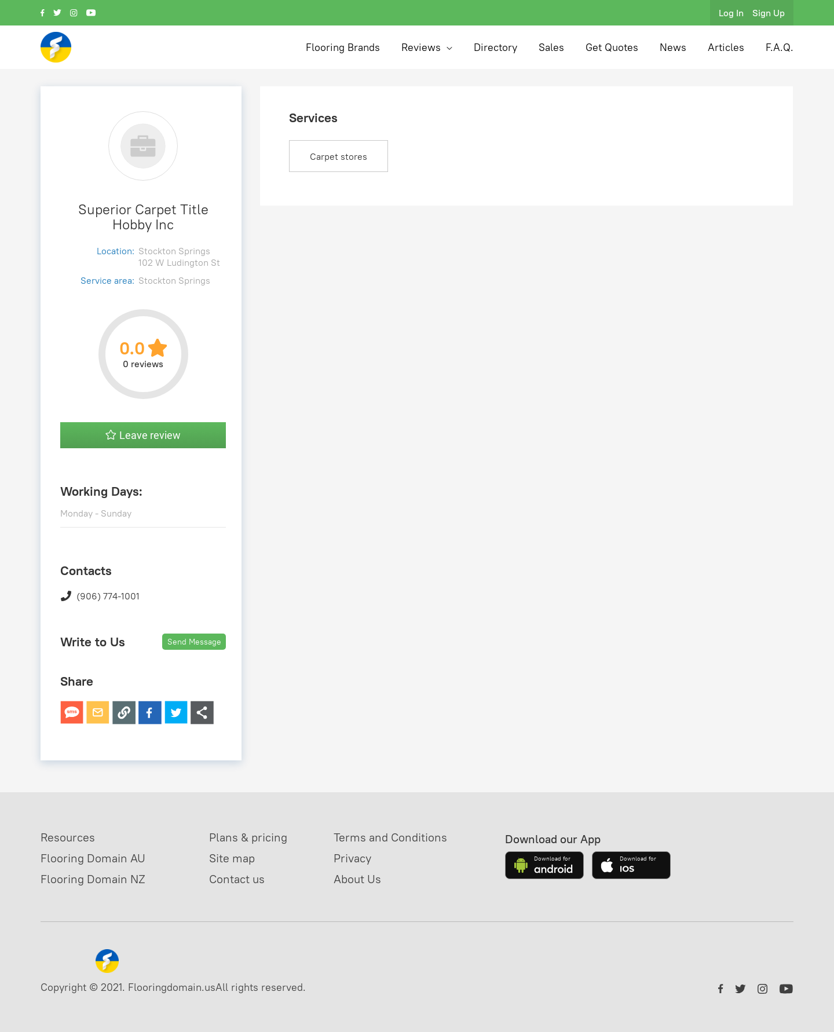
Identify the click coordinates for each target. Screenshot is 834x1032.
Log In (731, 13)
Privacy (352, 858)
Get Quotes (612, 47)
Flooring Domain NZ (93, 879)
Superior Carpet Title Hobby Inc (143, 216)
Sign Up (768, 13)
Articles (726, 47)
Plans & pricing (248, 837)
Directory (495, 47)
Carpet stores (338, 156)
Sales (551, 47)
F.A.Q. (779, 47)
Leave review (143, 435)
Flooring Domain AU (93, 858)
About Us (357, 879)
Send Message (194, 641)
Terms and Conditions (390, 837)
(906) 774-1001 (100, 596)
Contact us (237, 879)
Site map (232, 858)
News (673, 47)
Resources (68, 837)
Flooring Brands (343, 47)
